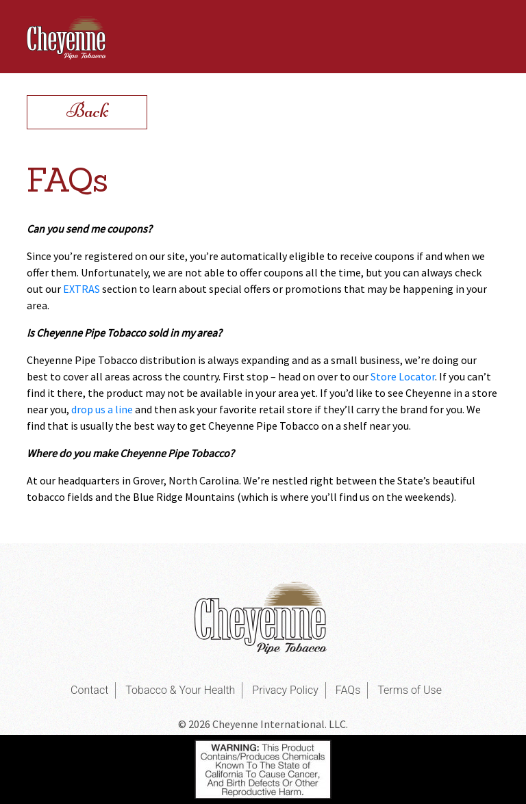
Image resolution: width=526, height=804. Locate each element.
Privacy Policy (285, 690)
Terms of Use (409, 690)
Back (87, 110)
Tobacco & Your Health (180, 690)
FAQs (348, 690)
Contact (89, 690)
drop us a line (102, 409)
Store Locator (403, 376)
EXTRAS (81, 289)
